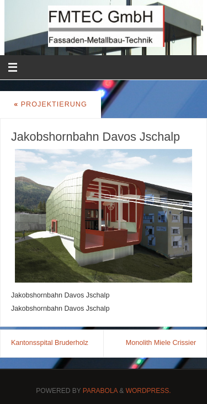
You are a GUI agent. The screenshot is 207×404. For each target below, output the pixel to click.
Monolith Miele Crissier (161, 343)
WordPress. (148, 391)
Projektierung (50, 104)
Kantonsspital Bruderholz (49, 343)
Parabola (100, 391)
